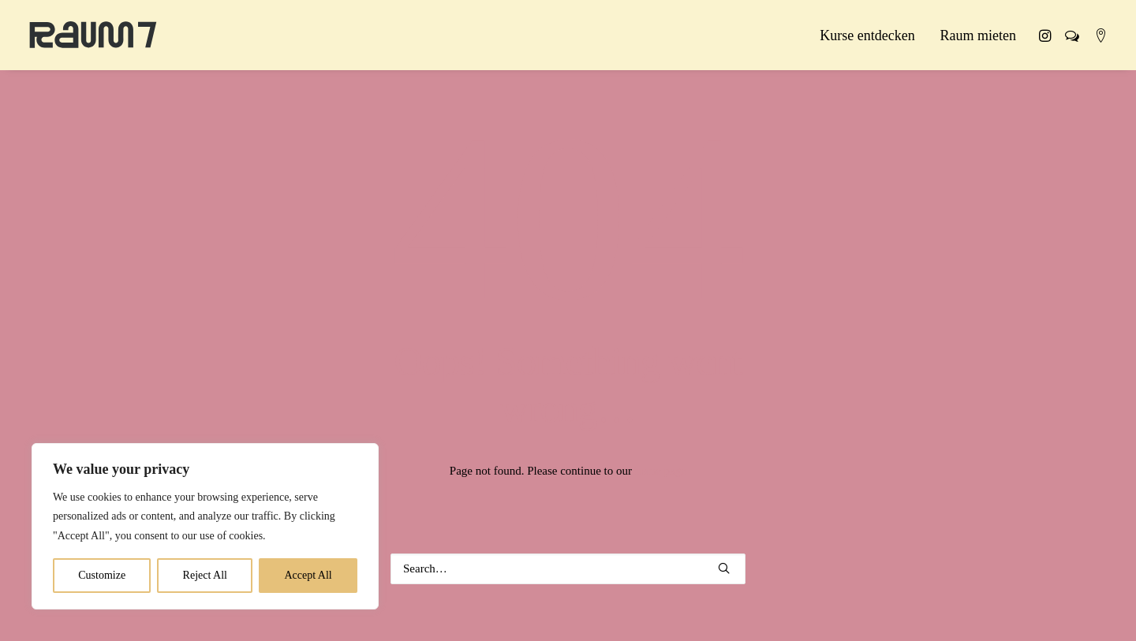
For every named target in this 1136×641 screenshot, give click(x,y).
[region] (205, 526)
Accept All (307, 575)
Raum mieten (978, 35)
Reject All (205, 575)
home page (660, 470)
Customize (101, 575)
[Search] (568, 568)
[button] (1047, 35)
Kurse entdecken (867, 35)
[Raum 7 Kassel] (93, 35)
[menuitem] (867, 35)
